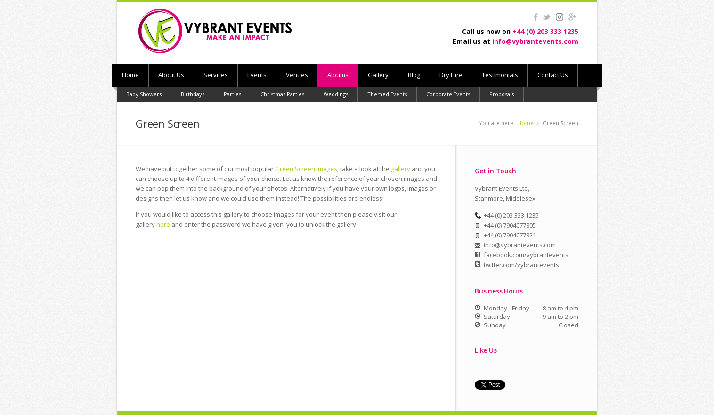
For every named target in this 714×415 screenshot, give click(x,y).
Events (257, 75)
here (163, 224)
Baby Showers (144, 94)
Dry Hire (450, 75)
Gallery (378, 75)
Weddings (336, 94)
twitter (546, 17)
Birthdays (192, 94)
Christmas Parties (282, 94)
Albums (338, 75)
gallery (400, 168)
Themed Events (387, 94)
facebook (535, 17)
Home (130, 75)
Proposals (501, 94)
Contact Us (552, 75)
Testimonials (500, 75)
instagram (559, 17)
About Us (171, 75)
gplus (572, 17)
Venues (297, 75)
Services (215, 75)
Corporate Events (448, 94)
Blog (414, 75)
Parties (232, 94)
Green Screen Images (306, 168)
